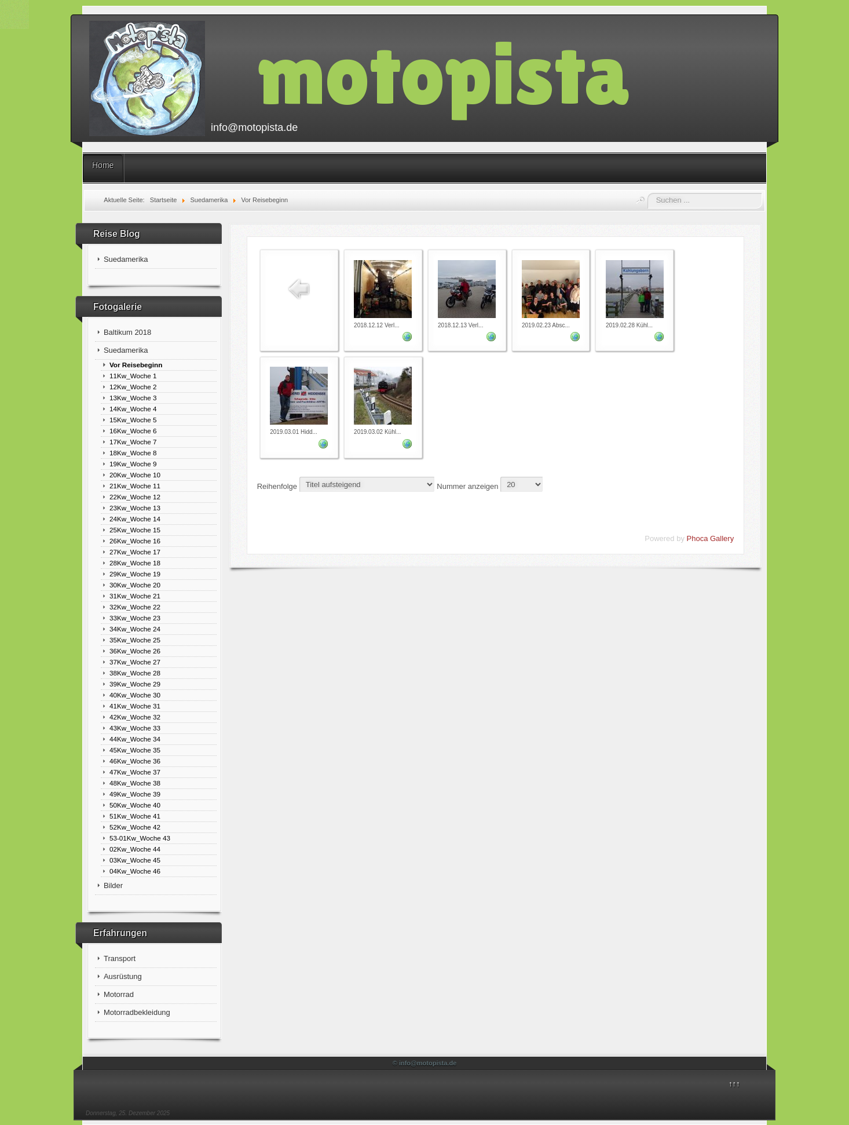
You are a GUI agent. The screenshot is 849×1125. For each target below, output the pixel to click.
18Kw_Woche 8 (133, 452)
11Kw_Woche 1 (133, 375)
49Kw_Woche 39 (134, 794)
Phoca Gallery (710, 538)
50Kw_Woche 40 (134, 805)
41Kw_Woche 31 (134, 706)
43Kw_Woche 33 (134, 728)
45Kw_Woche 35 (134, 750)
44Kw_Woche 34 (134, 739)
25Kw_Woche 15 (134, 530)
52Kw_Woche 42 (134, 827)
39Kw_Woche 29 (134, 684)
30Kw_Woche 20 (134, 585)
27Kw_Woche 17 (134, 552)
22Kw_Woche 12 (134, 497)
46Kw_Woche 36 (134, 761)
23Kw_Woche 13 (134, 508)
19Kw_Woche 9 (133, 463)
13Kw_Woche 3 (133, 397)
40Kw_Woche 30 (134, 695)
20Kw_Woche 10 (134, 475)
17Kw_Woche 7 (133, 441)
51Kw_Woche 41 (134, 816)
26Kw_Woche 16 (134, 541)
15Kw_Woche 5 (133, 419)
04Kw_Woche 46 (134, 871)
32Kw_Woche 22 (134, 607)
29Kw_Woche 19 (134, 574)
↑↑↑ (734, 1083)
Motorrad (119, 994)
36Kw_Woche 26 (134, 651)
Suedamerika (126, 259)
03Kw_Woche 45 (134, 860)
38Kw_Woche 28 (134, 673)
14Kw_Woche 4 (133, 408)
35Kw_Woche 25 (134, 640)
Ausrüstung (123, 976)
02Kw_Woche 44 (134, 849)
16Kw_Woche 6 (133, 430)
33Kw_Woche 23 (134, 618)
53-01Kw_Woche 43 (139, 838)
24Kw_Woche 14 (134, 519)
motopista (443, 73)
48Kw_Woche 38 (134, 783)
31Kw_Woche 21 (134, 596)
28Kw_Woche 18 (134, 563)
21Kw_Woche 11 (134, 486)
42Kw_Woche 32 (134, 717)
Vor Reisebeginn (135, 364)
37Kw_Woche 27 (134, 662)
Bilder (113, 885)
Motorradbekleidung (137, 1012)
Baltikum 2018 (127, 332)
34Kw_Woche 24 (134, 629)
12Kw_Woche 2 (133, 386)
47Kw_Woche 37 (134, 772)
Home (103, 165)
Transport (120, 958)
